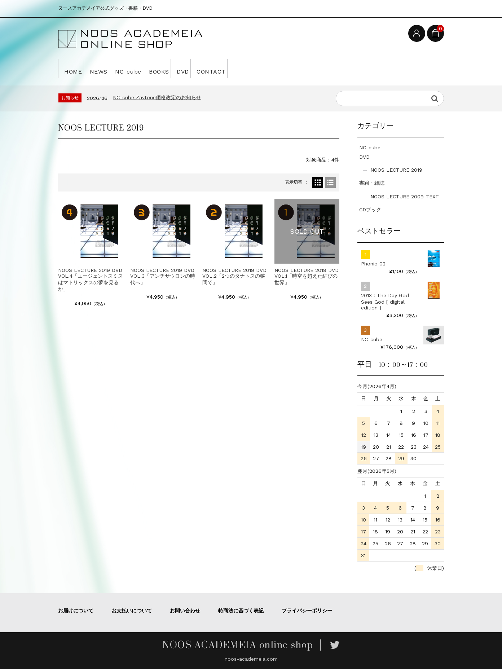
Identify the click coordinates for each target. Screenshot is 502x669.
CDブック (370, 209)
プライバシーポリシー (307, 610)
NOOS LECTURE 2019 (396, 170)
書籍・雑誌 (371, 183)
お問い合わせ (185, 610)
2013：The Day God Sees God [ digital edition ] (385, 301)
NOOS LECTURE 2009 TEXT (404, 196)
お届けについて (75, 610)
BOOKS (190, 68)
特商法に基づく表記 (241, 610)
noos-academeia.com (251, 659)
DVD (222, 68)
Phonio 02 (373, 264)
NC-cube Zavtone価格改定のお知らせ (157, 97)
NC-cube (149, 68)
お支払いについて (131, 610)
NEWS (110, 68)
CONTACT (259, 68)
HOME (75, 68)
